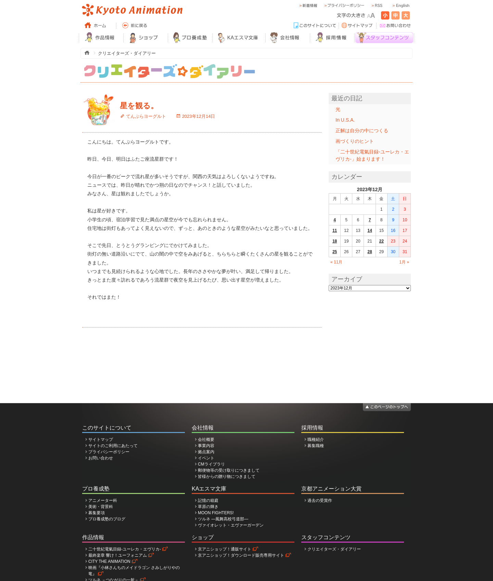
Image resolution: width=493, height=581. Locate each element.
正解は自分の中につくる (362, 130)
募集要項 (96, 512)
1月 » (404, 262)
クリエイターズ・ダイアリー (334, 549)
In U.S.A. (345, 120)
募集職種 (315, 445)
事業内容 (206, 445)
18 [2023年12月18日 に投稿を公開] (334, 241)
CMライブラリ (211, 464)
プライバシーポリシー (108, 451)
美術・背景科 (100, 506)
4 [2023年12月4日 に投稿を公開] (334, 220)
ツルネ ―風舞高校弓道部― (223, 519)
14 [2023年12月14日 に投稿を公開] (369, 230)
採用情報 (312, 428)
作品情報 (93, 537)
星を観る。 (139, 105)
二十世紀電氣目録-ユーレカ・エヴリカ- (124, 549)
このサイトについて (106, 428)
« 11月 (336, 262)
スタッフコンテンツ (326, 537)
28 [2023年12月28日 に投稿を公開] (369, 251)
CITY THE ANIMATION (109, 561)
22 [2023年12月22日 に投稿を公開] (381, 241)
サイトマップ (100, 439)
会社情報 (203, 428)
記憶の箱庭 (208, 500)
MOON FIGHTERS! (216, 512)
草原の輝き (208, 506)
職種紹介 (315, 439)
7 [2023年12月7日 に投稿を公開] (370, 220)
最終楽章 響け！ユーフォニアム (117, 555)
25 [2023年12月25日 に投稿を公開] (334, 251)
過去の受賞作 (319, 500)
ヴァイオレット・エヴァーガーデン (231, 525)
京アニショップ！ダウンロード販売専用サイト (241, 555)
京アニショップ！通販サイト (224, 549)
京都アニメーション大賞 (331, 489)
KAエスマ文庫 (209, 489)
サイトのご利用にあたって (113, 445)
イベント (206, 458)
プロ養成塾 (96, 489)
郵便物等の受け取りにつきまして (229, 470)
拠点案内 (206, 451)
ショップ (203, 537)
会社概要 (206, 439)
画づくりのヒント (355, 141)
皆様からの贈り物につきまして (226, 476)
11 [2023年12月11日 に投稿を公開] (334, 230)
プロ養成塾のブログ (106, 519)
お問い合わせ (100, 458)
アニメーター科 (102, 500)
